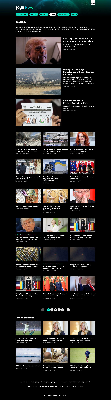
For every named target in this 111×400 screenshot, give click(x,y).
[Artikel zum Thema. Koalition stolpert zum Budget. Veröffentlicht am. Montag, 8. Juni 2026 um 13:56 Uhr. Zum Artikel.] (28, 199)
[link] (68, 309)
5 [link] (62, 309)
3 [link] (55, 309)
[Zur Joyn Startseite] (93, 2)
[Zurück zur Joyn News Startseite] (24, 8)
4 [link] (59, 309)
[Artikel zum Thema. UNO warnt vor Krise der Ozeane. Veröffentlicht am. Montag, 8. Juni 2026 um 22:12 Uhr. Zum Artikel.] (28, 358)
